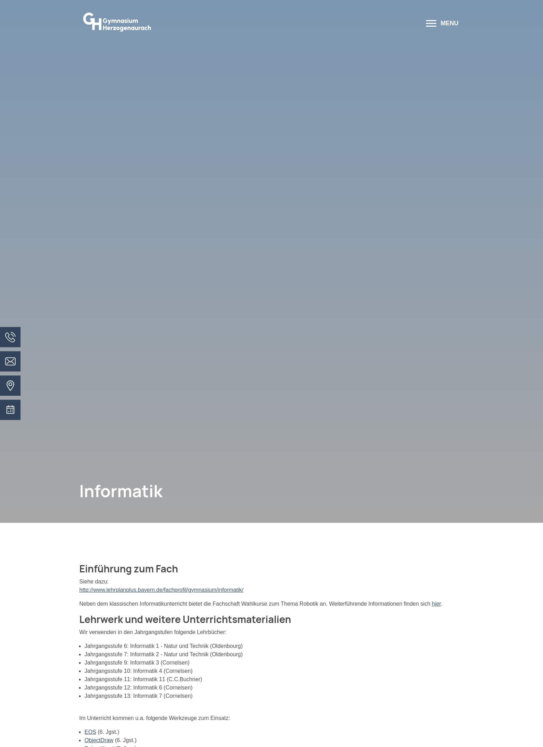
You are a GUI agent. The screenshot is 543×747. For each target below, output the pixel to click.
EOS (90, 732)
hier (436, 604)
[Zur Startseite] (203, 24)
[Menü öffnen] (442, 24)
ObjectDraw (99, 740)
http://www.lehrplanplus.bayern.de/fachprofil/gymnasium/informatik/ (161, 590)
